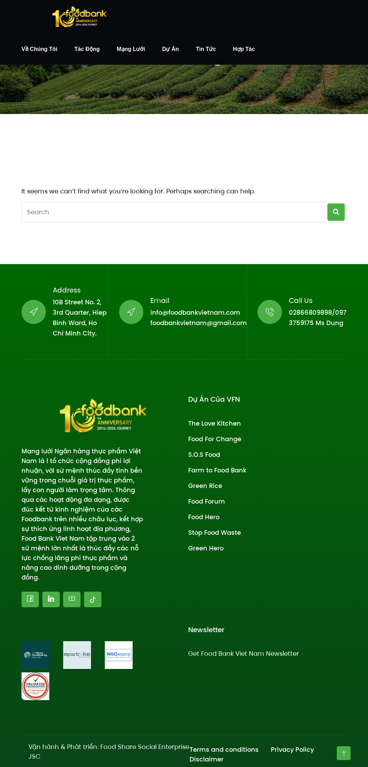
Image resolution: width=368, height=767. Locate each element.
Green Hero (206, 548)
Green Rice (205, 485)
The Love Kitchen (214, 423)
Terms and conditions (224, 749)
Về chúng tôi (39, 49)
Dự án (170, 49)
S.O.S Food (204, 454)
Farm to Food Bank (217, 470)
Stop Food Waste (214, 532)
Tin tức (206, 49)
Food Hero (203, 517)
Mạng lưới (131, 49)
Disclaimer (207, 759)
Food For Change (214, 439)
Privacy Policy (292, 749)
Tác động (87, 49)
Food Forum (206, 501)
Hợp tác (244, 49)
